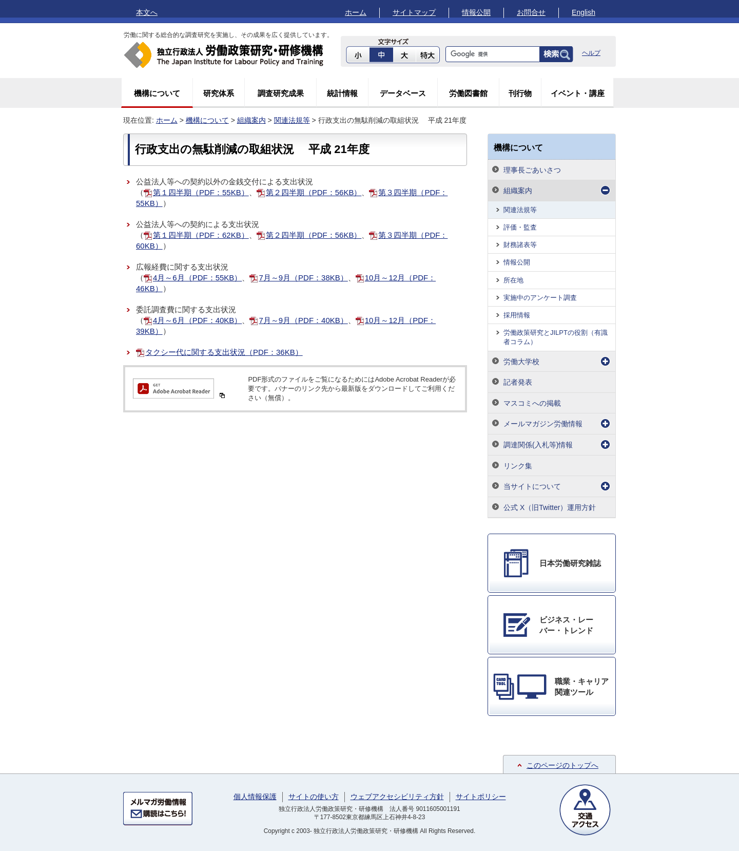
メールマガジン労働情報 (542, 424)
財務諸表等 (520, 245)
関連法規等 (292, 120)
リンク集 (517, 466)
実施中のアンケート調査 (540, 297)
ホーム (355, 12)
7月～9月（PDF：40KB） (303, 320)
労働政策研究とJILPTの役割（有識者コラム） (555, 337)
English (583, 12)
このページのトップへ (562, 765)
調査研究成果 (281, 93)
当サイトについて (532, 486)
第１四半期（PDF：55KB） (201, 192)
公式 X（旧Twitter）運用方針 (549, 507)
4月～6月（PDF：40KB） (197, 320)
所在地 (513, 280)
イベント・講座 (578, 93)
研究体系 (218, 93)
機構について (157, 93)
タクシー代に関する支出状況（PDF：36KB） (224, 352)
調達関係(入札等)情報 (538, 445)
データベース (403, 93)
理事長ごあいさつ (532, 170)
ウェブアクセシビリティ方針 (397, 796)
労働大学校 (521, 361)
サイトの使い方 (313, 796)
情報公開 (476, 12)
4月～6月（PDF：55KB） (197, 277)
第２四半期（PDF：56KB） (314, 192)
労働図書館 (468, 93)
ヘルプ (591, 52)
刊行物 (520, 93)
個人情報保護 (255, 796)
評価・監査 (520, 227)
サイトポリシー (481, 796)
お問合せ (531, 12)
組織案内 (251, 120)
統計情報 (342, 93)
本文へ (147, 12)
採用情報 (516, 315)
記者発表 (517, 382)
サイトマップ (414, 12)
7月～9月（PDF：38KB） (303, 277)
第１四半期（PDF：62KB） (201, 235)
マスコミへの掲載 (532, 403)
